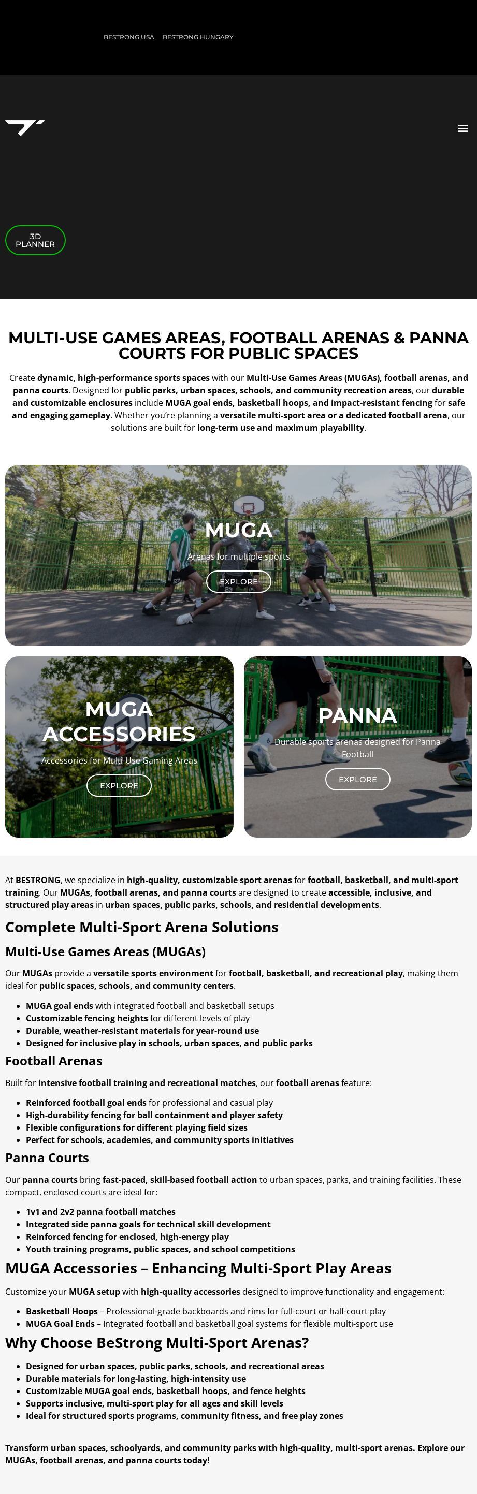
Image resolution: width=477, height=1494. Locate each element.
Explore (239, 582)
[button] (463, 128)
